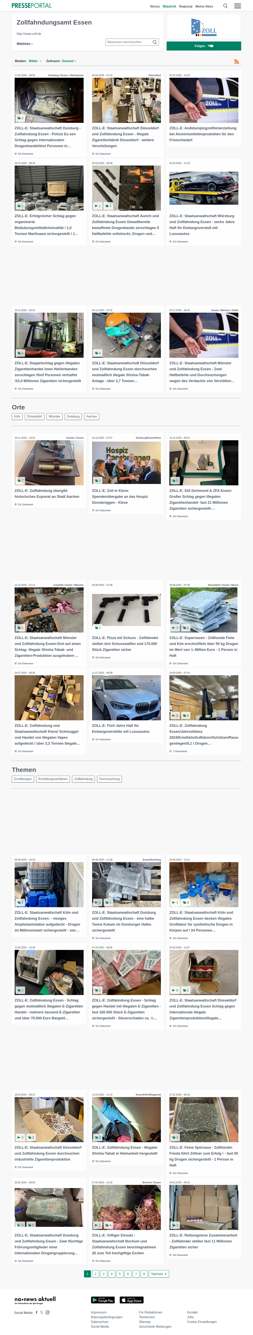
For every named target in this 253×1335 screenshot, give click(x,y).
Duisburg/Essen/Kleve (148, 437)
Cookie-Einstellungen (202, 1320)
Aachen (95, 416)
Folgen (204, 46)
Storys (155, 6)
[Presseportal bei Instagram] (46, 1311)
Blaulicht (169, 6)
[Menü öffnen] (237, 6)
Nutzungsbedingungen (107, 1316)
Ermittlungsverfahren (54, 778)
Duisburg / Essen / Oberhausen (65, 75)
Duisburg (76, 416)
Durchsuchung (112, 778)
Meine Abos (204, 6)
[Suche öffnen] (225, 6)
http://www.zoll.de (29, 33)
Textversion (147, 1316)
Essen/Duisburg (152, 859)
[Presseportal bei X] (40, 1311)
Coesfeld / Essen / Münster (68, 584)
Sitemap (145, 1320)
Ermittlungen (23, 778)
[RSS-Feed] (236, 61)
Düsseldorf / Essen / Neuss (223, 584)
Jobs (190, 1316)
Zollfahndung (85, 778)
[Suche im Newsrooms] (132, 42)
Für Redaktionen (150, 1311)
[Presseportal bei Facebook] (35, 1311)
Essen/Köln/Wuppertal (148, 1094)
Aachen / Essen (74, 437)
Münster (56, 416)
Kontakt (192, 1311)
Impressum (99, 1311)
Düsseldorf (154, 75)
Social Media (100, 1325)
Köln (17, 416)
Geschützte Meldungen (155, 1325)
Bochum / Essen (151, 1181)
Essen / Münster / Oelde (224, 310)
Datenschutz (100, 1320)
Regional (186, 6)
